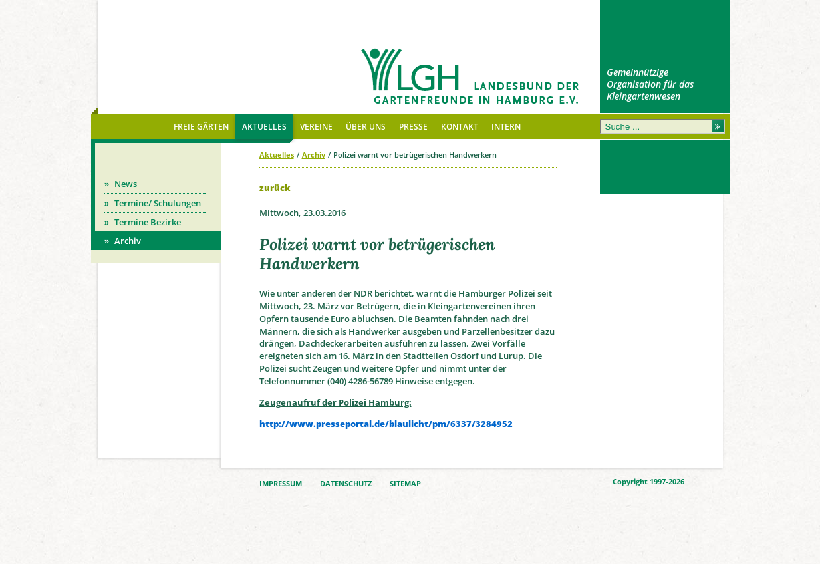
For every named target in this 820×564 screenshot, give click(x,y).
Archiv (313, 155)
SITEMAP (405, 483)
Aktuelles (276, 155)
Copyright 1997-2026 (648, 481)
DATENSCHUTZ (346, 483)
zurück (275, 188)
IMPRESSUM (280, 483)
